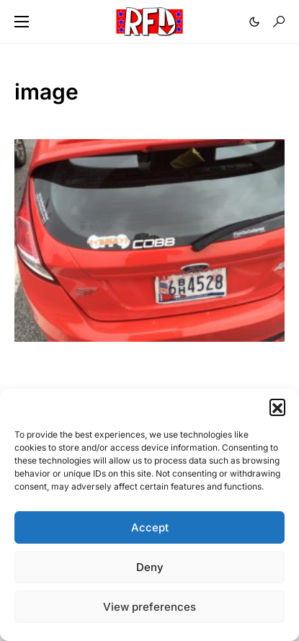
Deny (150, 567)
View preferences (149, 607)
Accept (150, 527)
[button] (277, 406)
